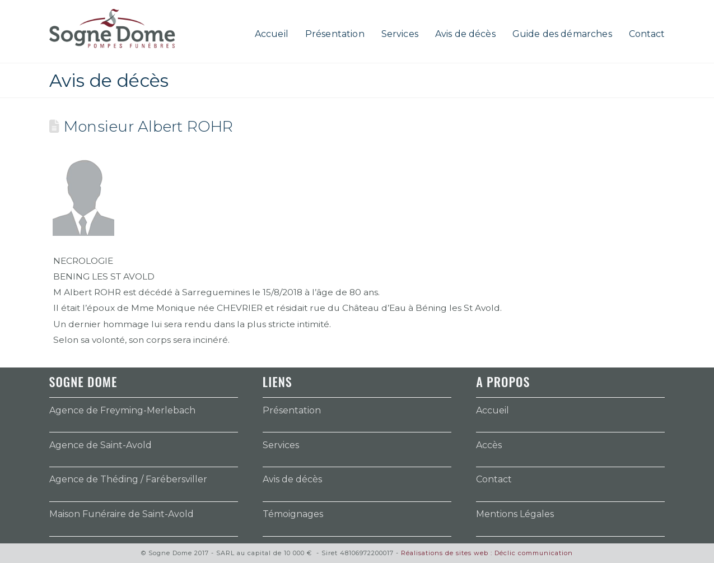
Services (281, 445)
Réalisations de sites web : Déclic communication (487, 553)
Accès (489, 445)
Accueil (492, 410)
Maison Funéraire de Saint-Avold (121, 514)
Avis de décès (292, 479)
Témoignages (293, 514)
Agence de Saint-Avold (100, 445)
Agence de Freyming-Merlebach (122, 410)
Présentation (292, 410)
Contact (494, 479)
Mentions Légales (515, 514)
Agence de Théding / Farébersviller (128, 479)
